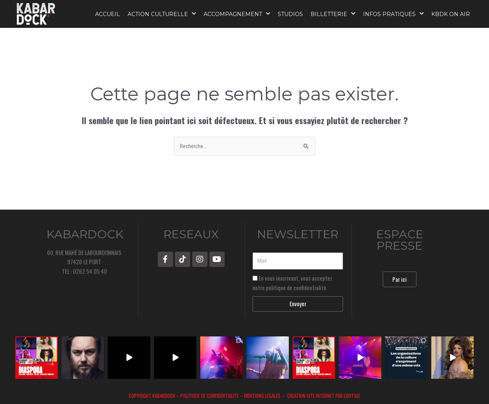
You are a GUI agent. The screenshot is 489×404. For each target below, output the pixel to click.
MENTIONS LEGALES (263, 395)
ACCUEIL (107, 14)
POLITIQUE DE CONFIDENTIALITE (209, 395)
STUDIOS (290, 14)
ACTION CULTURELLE (162, 14)
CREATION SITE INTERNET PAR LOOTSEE (323, 395)
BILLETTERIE (333, 14)
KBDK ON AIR (450, 14)
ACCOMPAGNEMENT (237, 14)
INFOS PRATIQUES (393, 14)
